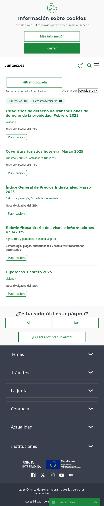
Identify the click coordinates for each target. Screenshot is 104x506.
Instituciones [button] (24, 446)
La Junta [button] (19, 390)
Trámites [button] (20, 372)
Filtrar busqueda (35, 82)
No (76, 323)
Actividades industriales (45, 198)
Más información (52, 36)
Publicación (16, 137)
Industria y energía (17, 198)
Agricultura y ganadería (20, 239)
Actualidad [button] (21, 427)
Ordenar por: (70, 90)
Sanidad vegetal (46, 239)
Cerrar (52, 48)
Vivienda (11, 122)
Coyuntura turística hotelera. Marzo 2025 (44, 151)
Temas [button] (17, 354)
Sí (28, 323)
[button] (80, 65)
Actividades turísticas (42, 158)
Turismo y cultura (17, 158)
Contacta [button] (20, 409)
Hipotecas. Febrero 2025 (29, 272)
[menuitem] (33, 475)
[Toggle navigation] (29, 65)
